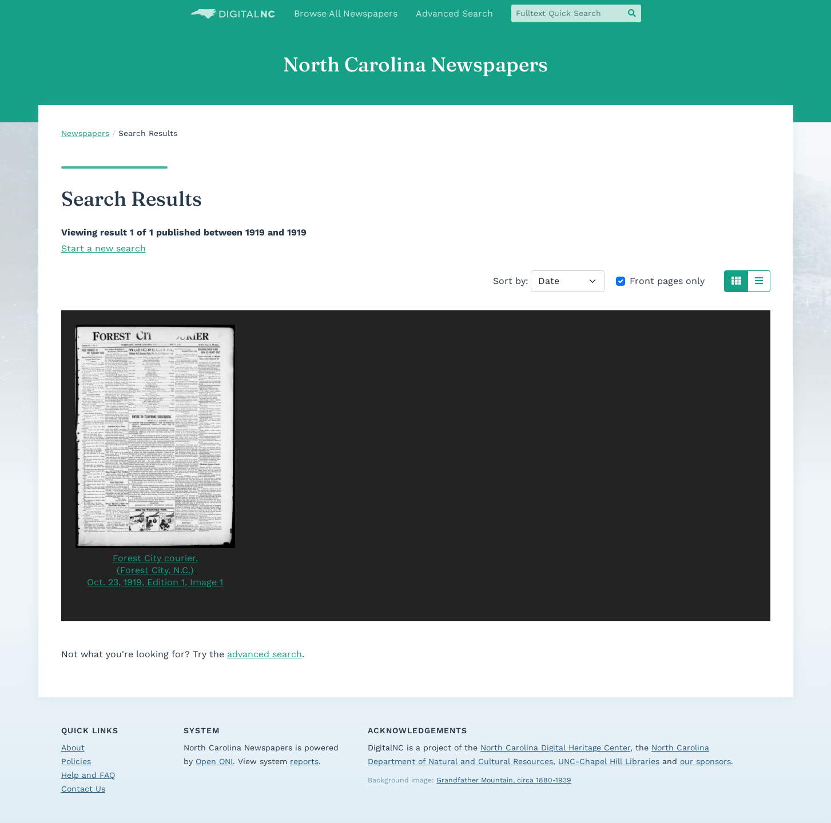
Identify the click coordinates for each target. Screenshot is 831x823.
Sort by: (510, 280)
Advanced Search (454, 13)
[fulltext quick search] (567, 13)
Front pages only (667, 280)
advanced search (264, 654)
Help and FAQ (88, 775)
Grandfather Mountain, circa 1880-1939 (503, 780)
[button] (736, 281)
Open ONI (214, 761)
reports (304, 761)
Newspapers (85, 133)
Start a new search (103, 248)
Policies (76, 761)
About (73, 747)
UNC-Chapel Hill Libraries (608, 761)
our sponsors (705, 761)
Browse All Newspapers (345, 13)
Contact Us (83, 788)
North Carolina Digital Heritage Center (555, 747)
